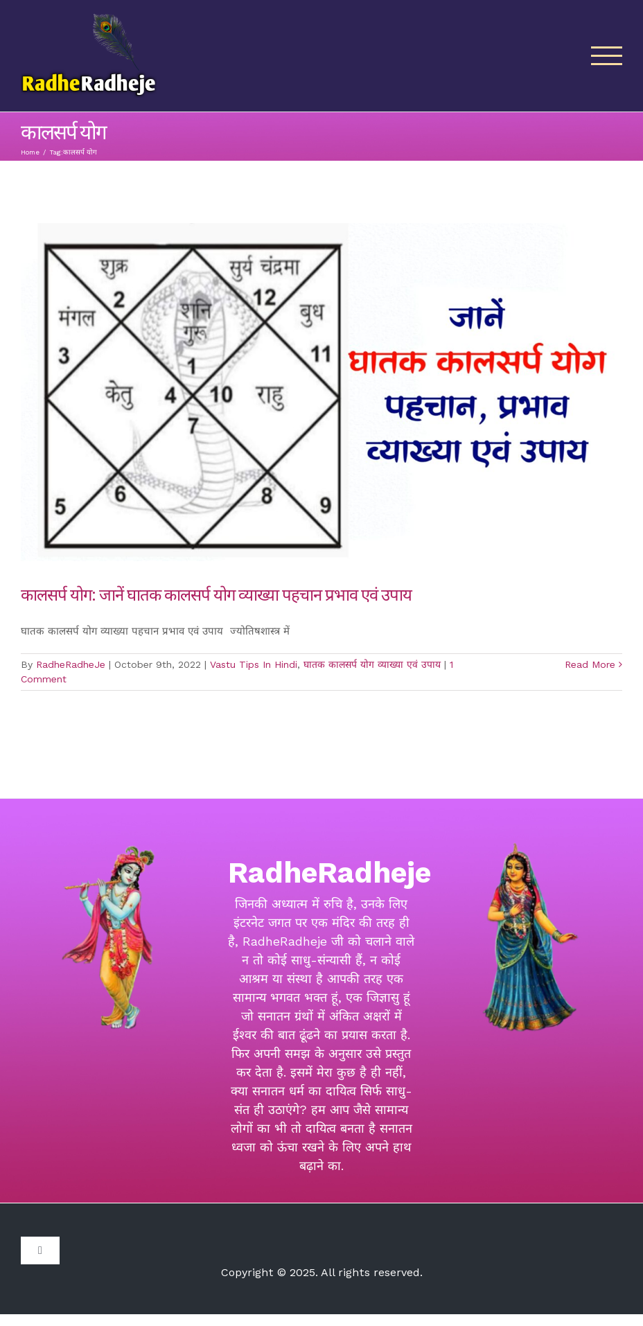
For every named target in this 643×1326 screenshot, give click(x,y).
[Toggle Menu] (607, 55)
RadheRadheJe (70, 664)
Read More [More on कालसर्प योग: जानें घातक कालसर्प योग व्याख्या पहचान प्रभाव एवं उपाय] (590, 664)
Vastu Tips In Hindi (253, 664)
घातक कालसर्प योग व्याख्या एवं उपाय (372, 664)
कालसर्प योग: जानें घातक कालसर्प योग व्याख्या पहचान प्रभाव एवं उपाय (216, 594)
